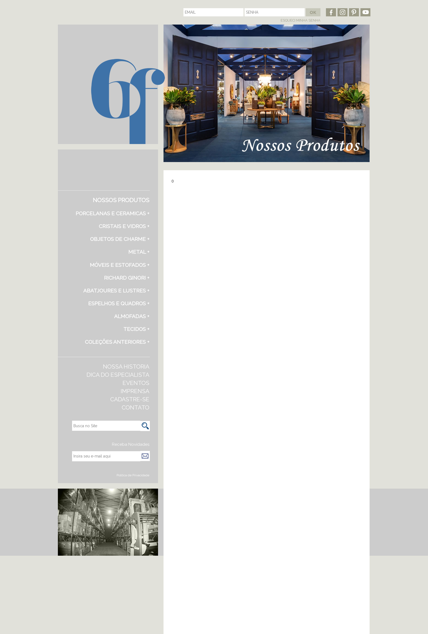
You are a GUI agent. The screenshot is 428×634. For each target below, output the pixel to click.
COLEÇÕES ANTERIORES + (117, 342)
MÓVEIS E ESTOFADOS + (119, 265)
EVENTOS (136, 382)
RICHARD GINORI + (126, 278)
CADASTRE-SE (129, 399)
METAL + (138, 252)
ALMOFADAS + (131, 316)
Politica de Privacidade (133, 475)
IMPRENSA (135, 391)
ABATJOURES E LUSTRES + (116, 291)
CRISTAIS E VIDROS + (124, 226)
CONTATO (135, 407)
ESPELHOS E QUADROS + (118, 303)
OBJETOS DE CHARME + (119, 239)
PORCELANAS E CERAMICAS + (112, 213)
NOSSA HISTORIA (126, 366)
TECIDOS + (136, 329)
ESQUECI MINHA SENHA (300, 20)
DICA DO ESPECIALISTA (118, 374)
